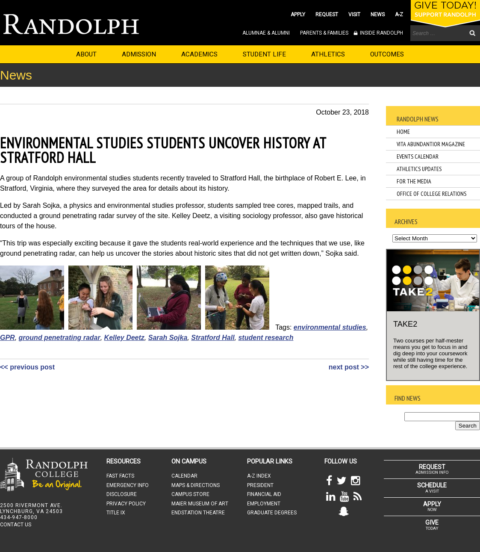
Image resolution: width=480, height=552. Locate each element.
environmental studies (330, 327)
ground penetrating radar (59, 337)
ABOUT (86, 54)
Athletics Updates (419, 169)
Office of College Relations (431, 194)
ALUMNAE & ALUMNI (266, 33)
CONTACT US (15, 525)
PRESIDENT (260, 485)
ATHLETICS (328, 54)
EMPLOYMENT (263, 504)
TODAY (432, 524)
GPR (7, 337)
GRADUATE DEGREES (272, 513)
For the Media (414, 181)
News (16, 75)
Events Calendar (418, 156)
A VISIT (432, 487)
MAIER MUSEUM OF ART (199, 504)
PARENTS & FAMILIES (324, 33)
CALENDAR (184, 476)
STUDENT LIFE (264, 54)
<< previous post (27, 367)
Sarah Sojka (168, 337)
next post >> (349, 367)
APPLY (298, 15)
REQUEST (326, 15)
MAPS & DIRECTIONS (195, 485)
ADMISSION (139, 54)
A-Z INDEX (259, 476)
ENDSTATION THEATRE (198, 513)
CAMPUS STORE (190, 494)
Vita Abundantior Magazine (431, 144)
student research (265, 337)
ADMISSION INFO (432, 469)
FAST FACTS (120, 476)
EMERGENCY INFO (127, 485)
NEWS (378, 15)
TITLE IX (115, 513)
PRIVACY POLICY (126, 504)
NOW (432, 506)
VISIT (354, 15)
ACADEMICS (199, 54)
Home (403, 132)
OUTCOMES (387, 54)
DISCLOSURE (121, 494)
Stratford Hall (212, 337)
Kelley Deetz (124, 337)
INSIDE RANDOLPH (381, 33)
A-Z (399, 15)
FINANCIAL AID (264, 494)
